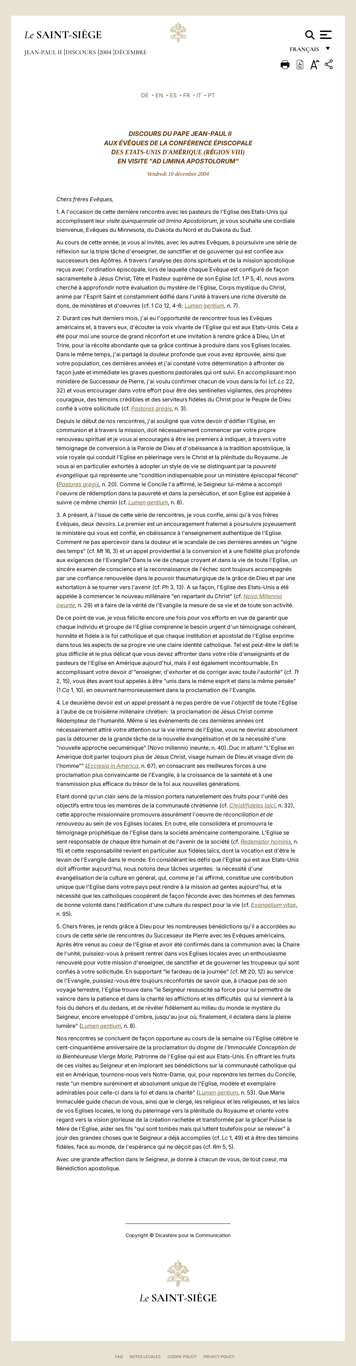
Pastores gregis (151, 408)
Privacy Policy (218, 1356)
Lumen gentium (204, 305)
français (305, 51)
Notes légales (145, 1356)
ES (173, 95)
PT (211, 95)
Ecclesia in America (112, 765)
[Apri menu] (325, 35)
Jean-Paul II (43, 52)
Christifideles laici (252, 805)
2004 (106, 52)
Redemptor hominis (266, 841)
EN (159, 95)
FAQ (119, 1356)
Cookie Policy (182, 1356)
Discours (81, 52)
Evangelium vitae (273, 904)
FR (186, 95)
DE (145, 95)
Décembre (131, 52)
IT (198, 95)
